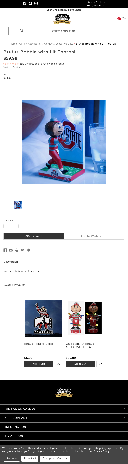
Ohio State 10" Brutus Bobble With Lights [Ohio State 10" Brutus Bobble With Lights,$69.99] (80, 346)
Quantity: (8, 220)
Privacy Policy (101, 451)
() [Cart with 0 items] (121, 19)
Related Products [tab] (14, 285)
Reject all (30, 458)
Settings (11, 458)
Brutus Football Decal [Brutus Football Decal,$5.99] (38, 344)
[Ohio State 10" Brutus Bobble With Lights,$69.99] (84, 318)
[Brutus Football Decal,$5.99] (43, 318)
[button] (64, 64)
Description (11, 262)
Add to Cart (38, 364)
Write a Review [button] (12, 67)
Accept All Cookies (55, 458)
